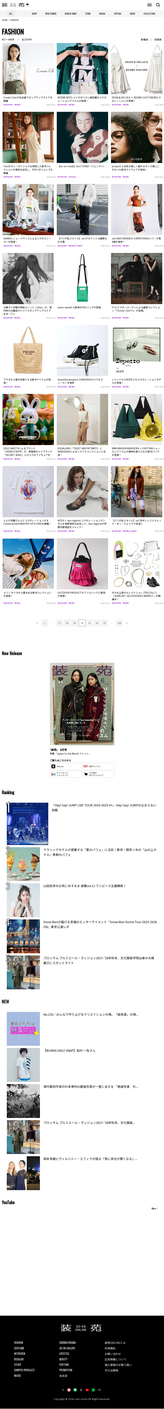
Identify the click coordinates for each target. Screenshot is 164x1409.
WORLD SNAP (71, 13)
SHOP (34, 13)
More (154, 1209)
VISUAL (102, 13)
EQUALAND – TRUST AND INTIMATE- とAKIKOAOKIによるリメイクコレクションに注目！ (82, 452)
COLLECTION (149, 13)
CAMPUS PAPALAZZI (24, 1371)
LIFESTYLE (64, 1354)
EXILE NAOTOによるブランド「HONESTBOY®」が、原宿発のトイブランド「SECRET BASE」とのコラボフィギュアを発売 (28, 453)
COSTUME (19, 1348)
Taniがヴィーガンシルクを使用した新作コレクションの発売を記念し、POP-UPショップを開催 (28, 170)
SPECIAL (118, 13)
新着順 (144, 40)
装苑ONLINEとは (115, 1343)
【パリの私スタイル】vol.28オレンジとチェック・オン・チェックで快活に (136, 522)
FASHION (8, 105)
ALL (10, 13)
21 (89, 623)
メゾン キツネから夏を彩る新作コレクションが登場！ (27, 594)
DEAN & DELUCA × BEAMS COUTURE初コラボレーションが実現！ (136, 99)
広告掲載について (115, 1360)
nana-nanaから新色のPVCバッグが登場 (79, 307)
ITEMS (88, 13)
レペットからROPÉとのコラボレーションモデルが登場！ (136, 381)
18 (67, 623)
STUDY (17, 1365)
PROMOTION (65, 1371)
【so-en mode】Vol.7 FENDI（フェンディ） (82, 166)
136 (119, 623)
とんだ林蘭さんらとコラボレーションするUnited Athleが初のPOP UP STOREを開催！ (27, 522)
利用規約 (110, 1348)
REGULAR (19, 1359)
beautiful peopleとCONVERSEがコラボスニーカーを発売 (80, 381)
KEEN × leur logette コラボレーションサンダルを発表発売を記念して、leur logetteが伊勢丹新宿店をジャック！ (82, 524)
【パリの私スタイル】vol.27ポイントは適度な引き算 (82, 240)
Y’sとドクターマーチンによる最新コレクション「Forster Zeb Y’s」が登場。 (136, 309)
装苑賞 (63, 1376)
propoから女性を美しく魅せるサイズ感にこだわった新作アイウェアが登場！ (135, 168)
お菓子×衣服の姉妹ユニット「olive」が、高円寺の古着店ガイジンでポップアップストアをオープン (27, 311)
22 (97, 623)
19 (74, 623)
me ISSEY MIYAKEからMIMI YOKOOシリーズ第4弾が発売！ (136, 240)
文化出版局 (111, 1371)
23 (104, 623)
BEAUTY (63, 1359)
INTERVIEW (19, 1354)
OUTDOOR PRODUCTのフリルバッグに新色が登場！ (81, 594)
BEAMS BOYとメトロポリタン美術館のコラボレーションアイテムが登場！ (82, 99)
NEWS (132, 13)
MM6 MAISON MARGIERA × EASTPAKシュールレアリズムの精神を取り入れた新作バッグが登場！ (136, 452)
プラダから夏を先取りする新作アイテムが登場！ (27, 381)
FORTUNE (64, 1365)
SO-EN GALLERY (67, 1348)
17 (59, 623)
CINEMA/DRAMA (67, 1343)
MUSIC (17, 1376)
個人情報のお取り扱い (118, 1365)
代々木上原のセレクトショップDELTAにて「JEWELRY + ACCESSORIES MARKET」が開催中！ (136, 596)
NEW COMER (50, 13)
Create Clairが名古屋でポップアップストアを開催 (28, 99)
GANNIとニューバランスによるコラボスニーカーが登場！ (27, 240)
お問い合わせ (113, 1354)
